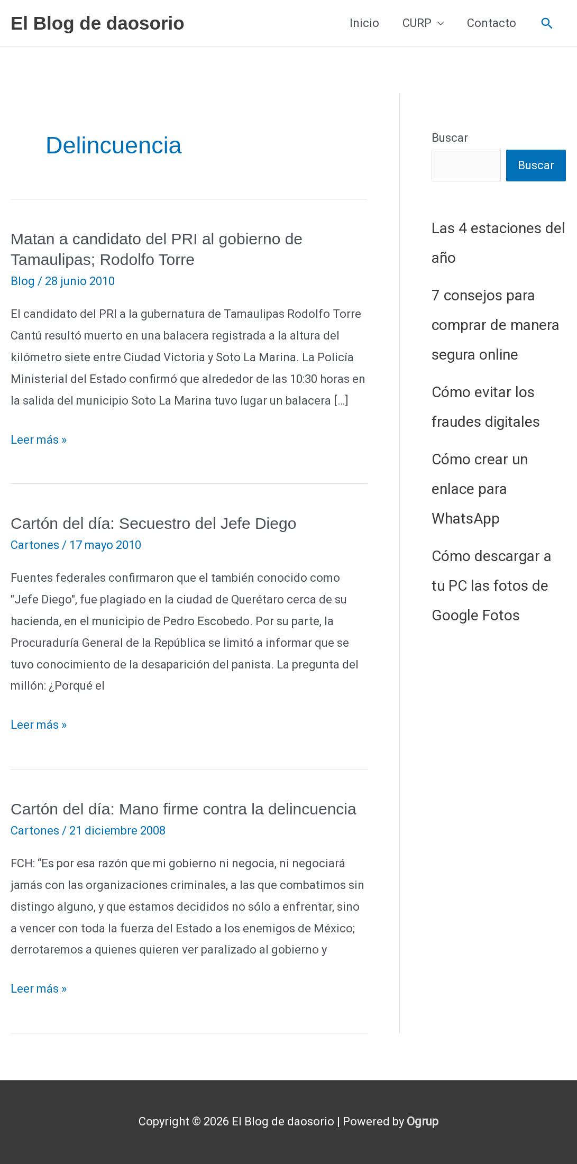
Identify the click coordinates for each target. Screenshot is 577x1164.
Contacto (491, 23)
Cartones (35, 545)
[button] (547, 23)
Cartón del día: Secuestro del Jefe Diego (153, 523)
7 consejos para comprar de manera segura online (496, 325)
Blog (23, 281)
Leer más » (39, 440)
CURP (417, 23)
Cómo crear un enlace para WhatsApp (480, 489)
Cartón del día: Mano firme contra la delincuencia (183, 809)
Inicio (364, 23)
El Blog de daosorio (98, 23)
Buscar (450, 137)
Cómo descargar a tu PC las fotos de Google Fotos (492, 585)
